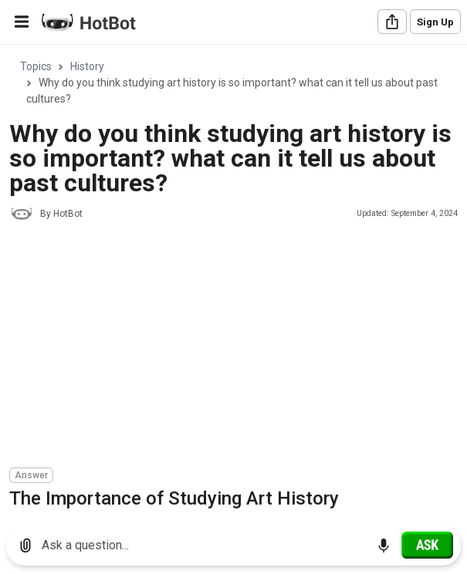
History (87, 66)
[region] (233, 279)
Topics (36, 66)
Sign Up (435, 22)
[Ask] (427, 545)
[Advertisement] (238, 346)
